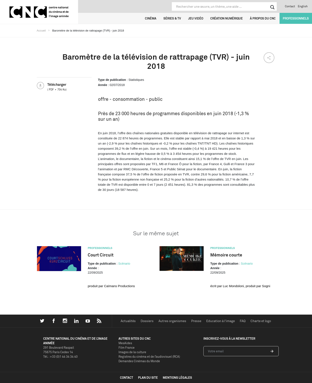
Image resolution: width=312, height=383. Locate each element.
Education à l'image (220, 321)
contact (126, 377)
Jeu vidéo (195, 18)
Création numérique (226, 18)
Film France (126, 347)
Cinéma (150, 18)
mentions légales (177, 377)
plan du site (148, 377)
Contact (290, 6)
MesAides (125, 343)
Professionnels (296, 18)
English (303, 6)
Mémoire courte (226, 255)
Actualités (128, 321)
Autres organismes (172, 321)
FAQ (243, 321)
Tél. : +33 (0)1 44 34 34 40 (60, 356)
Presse (196, 321)
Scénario (124, 263)
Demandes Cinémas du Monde (139, 361)
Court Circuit (101, 255)
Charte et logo (261, 321)
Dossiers (147, 321)
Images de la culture (132, 352)
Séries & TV (172, 18)
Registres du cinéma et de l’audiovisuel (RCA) (149, 356)
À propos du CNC (263, 18)
